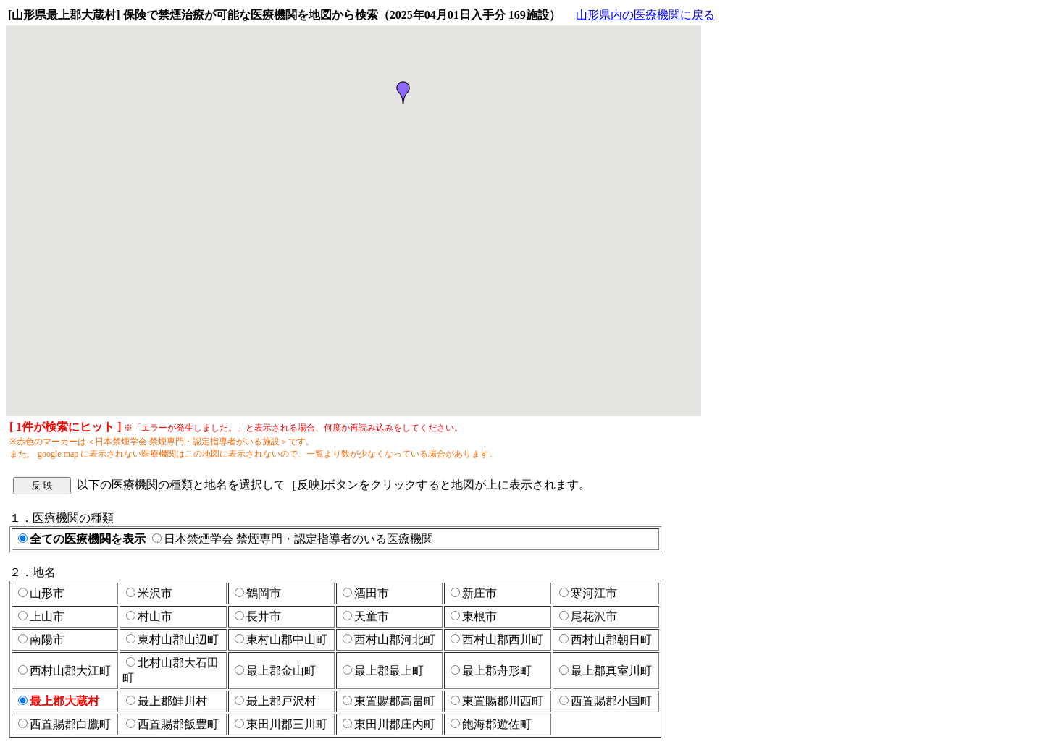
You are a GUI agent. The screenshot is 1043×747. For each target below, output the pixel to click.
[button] (403, 92)
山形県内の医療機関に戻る (645, 15)
